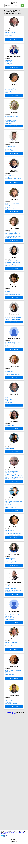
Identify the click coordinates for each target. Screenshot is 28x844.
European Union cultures (11, 585)
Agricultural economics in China (13, 616)
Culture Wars (8, 70)
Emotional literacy (9, 103)
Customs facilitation (10, 455)
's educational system (12, 388)
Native (9, 485)
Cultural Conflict (9, 67)
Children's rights (9, 325)
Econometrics (8, 37)
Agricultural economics (11, 615)
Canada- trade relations (11, 291)
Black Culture (8, 711)
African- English (11, 259)
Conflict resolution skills (11, 99)
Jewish (9, 808)
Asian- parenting (11, 98)
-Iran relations (9, 195)
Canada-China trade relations (12, 293)
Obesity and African (12, 357)
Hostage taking (9, 422)
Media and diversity (10, 779)
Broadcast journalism (10, 777)
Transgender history (10, 713)
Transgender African (13, 710)
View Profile (14, 43)
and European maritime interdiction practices (12, 550)
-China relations (10, 162)
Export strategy (9, 294)
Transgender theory (10, 715)
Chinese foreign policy (10, 649)
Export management (10, 457)
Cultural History (9, 69)
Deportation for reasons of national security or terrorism (14, 556)
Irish (9, 807)
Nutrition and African (13, 356)
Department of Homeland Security (13, 553)
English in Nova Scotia (10, 265)
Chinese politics (9, 650)
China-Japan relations (10, 164)
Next (14, 825)
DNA (6, 391)
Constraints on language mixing (13, 263)
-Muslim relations (11, 131)
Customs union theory (10, 35)
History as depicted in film (11, 747)
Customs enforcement (10, 552)
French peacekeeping (10, 684)
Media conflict (8, 138)
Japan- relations (10, 420)
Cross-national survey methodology (10, 133)
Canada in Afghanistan (10, 680)
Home (16, 832)
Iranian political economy (11, 199)
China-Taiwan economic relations (13, 618)
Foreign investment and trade (12, 196)
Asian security (8, 647)
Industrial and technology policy (13, 198)
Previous (9, 823)
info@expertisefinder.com (9, 832)
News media (8, 780)
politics (8, 323)
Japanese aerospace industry (12, 425)
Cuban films (8, 584)
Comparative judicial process (12, 328)
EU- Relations (9, 66)
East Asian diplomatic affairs (12, 167)
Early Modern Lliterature (11, 233)
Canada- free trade (10, 34)
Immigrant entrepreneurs (11, 296)
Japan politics (8, 423)
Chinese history (9, 165)
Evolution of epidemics (11, 392)
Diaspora (7, 231)
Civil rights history (9, 745)
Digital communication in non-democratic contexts (12, 136)
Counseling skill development (12, 101)
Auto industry (8, 454)
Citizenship (8, 810)
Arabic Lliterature (9, 230)
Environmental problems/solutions (13, 38)
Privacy (20, 832)
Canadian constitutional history (12, 744)
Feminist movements (10, 587)
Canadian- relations (12, 742)
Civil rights (8, 327)
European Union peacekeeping (13, 682)
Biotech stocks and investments (13, 389)
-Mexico (8, 452)
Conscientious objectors (11, 811)
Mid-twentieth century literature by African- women (13, 582)
